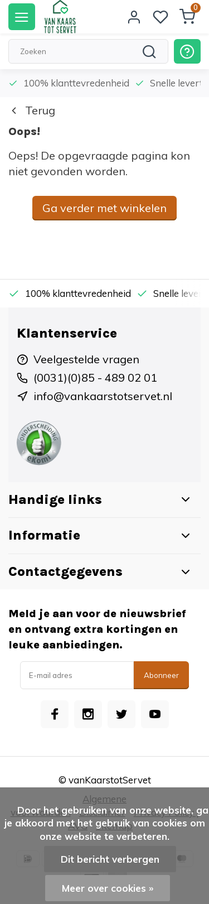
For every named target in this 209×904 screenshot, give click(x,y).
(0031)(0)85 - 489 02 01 (95, 377)
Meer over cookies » (107, 888)
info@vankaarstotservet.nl (102, 396)
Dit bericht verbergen (110, 859)
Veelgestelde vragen (86, 359)
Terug (31, 110)
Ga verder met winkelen (104, 208)
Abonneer (161, 675)
